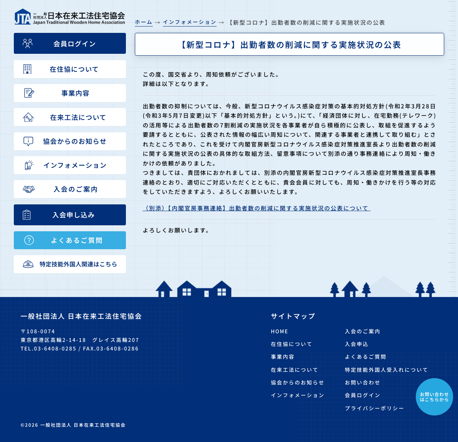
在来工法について (295, 369)
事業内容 (283, 356)
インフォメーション (298, 395)
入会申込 (357, 343)
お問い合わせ (363, 382)
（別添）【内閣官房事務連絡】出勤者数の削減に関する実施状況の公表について (257, 208)
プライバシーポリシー (375, 408)
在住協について (292, 343)
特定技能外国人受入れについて (386, 369)
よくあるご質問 (366, 356)
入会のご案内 (363, 331)
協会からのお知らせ (298, 382)
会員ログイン (363, 395)
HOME (279, 331)
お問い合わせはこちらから (434, 396)
